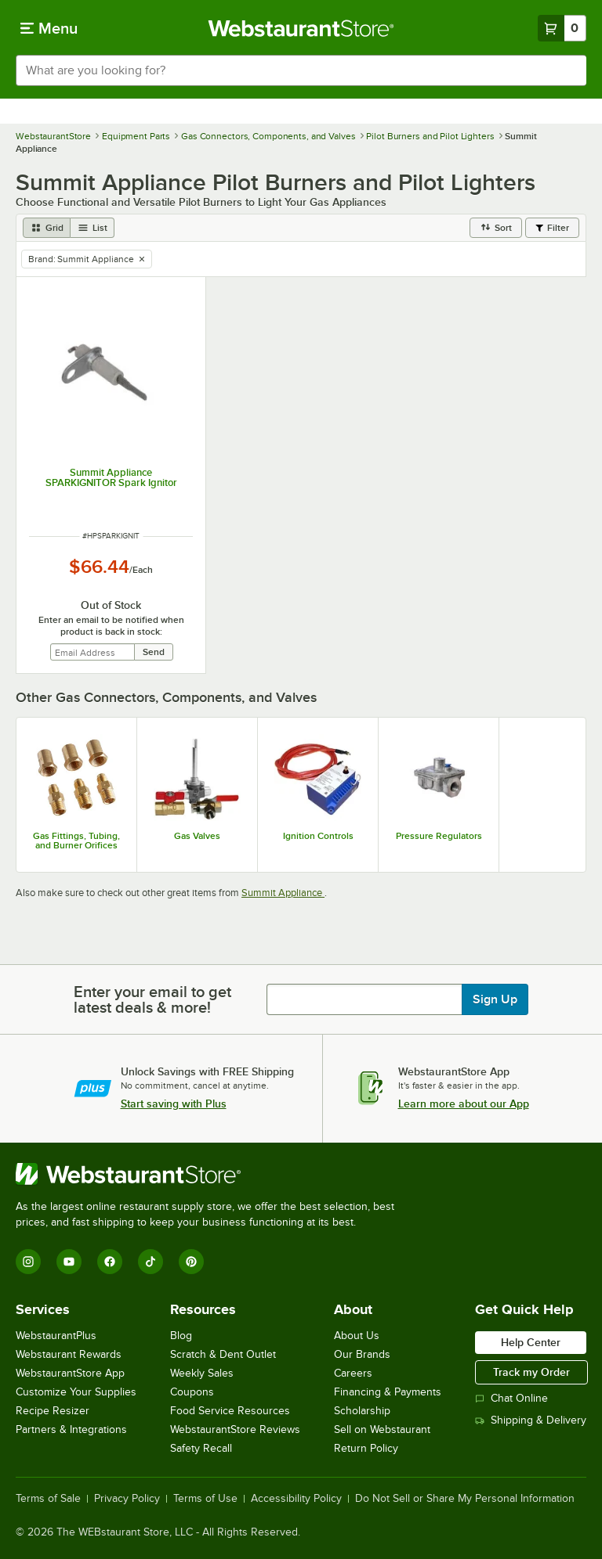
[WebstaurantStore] (212, 1173)
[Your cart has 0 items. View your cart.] (562, 28)
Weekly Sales (202, 1373)
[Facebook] (109, 1261)
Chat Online (511, 1398)
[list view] (92, 228)
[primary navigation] (49, 28)
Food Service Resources (230, 1411)
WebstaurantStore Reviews (235, 1429)
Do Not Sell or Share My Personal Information (465, 1498)
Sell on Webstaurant (382, 1429)
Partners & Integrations (71, 1429)
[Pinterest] (191, 1261)
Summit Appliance (283, 892)
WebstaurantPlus (56, 1335)
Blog (181, 1335)
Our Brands (362, 1354)
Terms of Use (205, 1498)
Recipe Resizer (52, 1411)
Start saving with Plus (174, 1103)
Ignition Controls (318, 836)
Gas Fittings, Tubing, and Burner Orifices (76, 840)
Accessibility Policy (296, 1498)
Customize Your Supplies (76, 1392)
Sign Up (495, 999)
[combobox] (301, 70)
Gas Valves (197, 836)
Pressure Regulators (439, 836)
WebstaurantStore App (70, 1373)
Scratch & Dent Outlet (223, 1354)
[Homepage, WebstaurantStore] (301, 28)
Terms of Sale (48, 1498)
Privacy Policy (127, 1498)
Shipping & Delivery (530, 1420)
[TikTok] (150, 1261)
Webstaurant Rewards (68, 1354)
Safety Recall (201, 1448)
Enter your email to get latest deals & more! (152, 999)
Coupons (192, 1392)
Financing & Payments (387, 1392)
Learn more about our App (463, 1103)
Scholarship (362, 1411)
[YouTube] (69, 1261)
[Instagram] (28, 1261)
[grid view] (47, 228)
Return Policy (366, 1448)
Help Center (530, 1342)
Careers (353, 1373)
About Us (356, 1335)
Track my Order (531, 1372)
